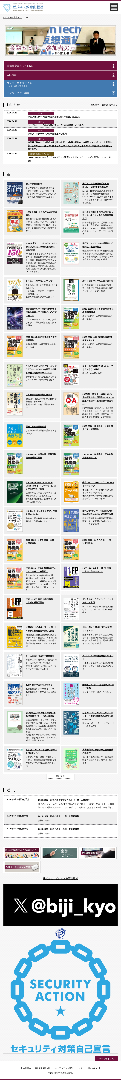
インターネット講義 (18, 93)
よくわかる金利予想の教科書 (39, 394)
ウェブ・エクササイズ (62, 84)
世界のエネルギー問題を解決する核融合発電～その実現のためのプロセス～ (41, 312)
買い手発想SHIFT (34, 184)
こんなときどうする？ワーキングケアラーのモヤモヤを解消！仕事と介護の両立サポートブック (41, 369)
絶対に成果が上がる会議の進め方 (97, 281)
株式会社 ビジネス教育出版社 (60, 878)
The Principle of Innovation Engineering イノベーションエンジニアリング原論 (41, 485)
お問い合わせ (92, 1068)
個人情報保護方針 (42, 1068)
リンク (79, 1068)
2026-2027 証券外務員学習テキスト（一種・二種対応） (64, 800)
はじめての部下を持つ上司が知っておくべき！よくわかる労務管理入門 (97, 215)
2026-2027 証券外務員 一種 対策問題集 (58, 816)
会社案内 (27, 1068)
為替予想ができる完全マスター (40, 685)
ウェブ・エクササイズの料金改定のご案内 (47, 134)
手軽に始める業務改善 (36, 426)
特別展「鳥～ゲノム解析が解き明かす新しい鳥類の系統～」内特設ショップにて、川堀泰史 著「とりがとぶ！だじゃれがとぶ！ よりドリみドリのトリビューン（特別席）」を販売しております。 (70, 145)
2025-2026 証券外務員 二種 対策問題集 (58, 829)
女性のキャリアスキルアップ (39, 281)
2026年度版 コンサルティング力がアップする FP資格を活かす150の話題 (41, 246)
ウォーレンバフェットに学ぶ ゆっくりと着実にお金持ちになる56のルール (97, 716)
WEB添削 (12, 75)
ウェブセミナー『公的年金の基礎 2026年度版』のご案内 (54, 117)
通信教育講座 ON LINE (20, 66)
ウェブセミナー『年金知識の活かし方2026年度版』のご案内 (56, 125)
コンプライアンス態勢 (63, 1068)
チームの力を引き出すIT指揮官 (40, 656)
